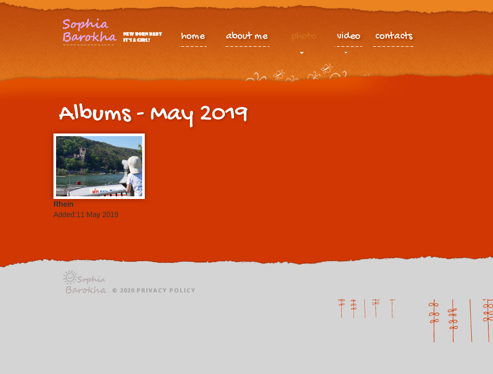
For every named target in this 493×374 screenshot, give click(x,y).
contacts (394, 37)
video (348, 39)
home (192, 37)
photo (304, 39)
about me (246, 37)
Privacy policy (166, 290)
